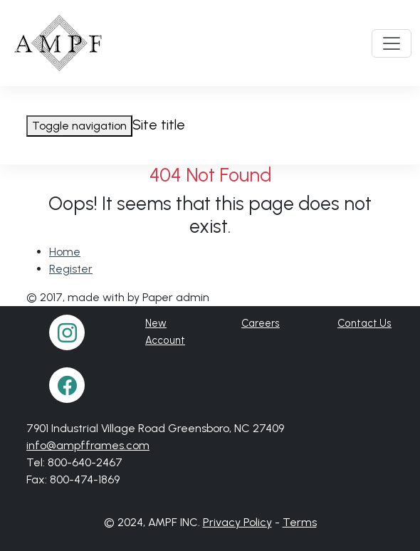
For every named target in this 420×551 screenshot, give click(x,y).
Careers (260, 323)
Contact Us (364, 323)
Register (71, 269)
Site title (158, 124)
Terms (300, 522)
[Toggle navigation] (391, 43)
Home (64, 251)
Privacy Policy (237, 522)
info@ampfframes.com (87, 445)
